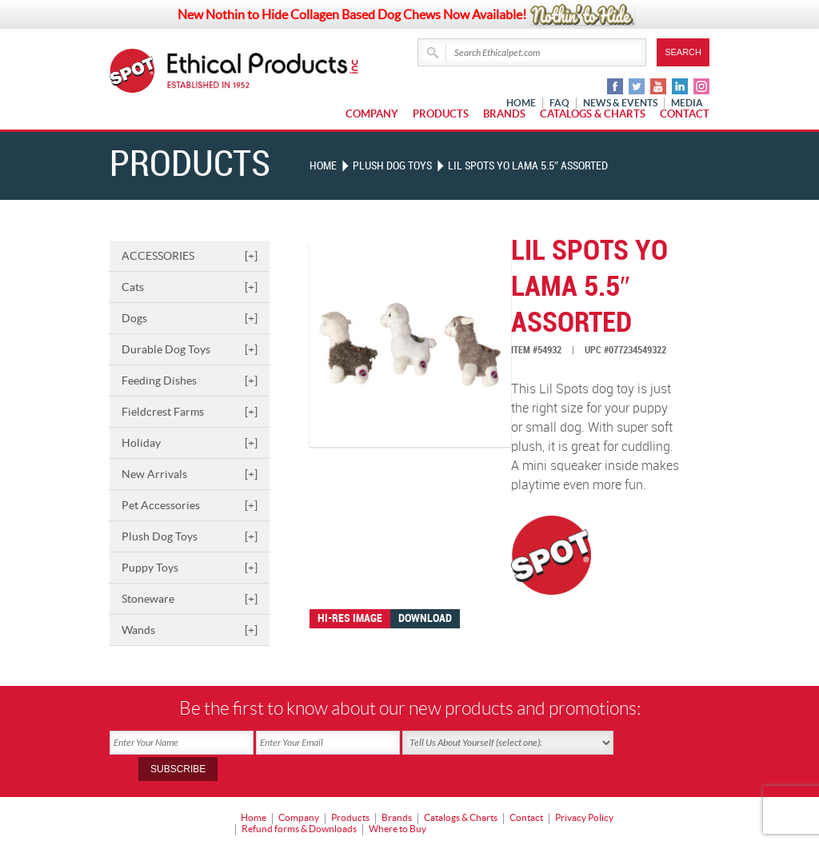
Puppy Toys (190, 567)
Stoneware (190, 598)
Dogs (190, 317)
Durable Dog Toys (190, 348)
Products (441, 114)
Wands (190, 629)
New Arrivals (190, 473)
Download (425, 618)
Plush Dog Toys (190, 535)
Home (323, 166)
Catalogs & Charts (592, 114)
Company (372, 114)
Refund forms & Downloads (299, 801)
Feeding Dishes (190, 380)
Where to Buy (397, 801)
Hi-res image (350, 618)
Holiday (190, 442)
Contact (684, 114)
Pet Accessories (190, 504)
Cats (190, 286)
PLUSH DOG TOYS (392, 166)
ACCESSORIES (190, 255)
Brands (504, 114)
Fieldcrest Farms (190, 411)
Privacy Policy (584, 790)
